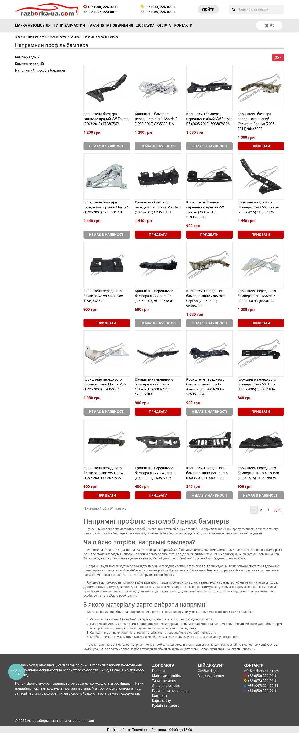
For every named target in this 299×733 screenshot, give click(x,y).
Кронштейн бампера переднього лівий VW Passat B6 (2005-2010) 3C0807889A (209, 118)
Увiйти (208, 9)
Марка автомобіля (32, 25)
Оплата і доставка (166, 685)
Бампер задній (27, 57)
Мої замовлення (211, 675)
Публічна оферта (165, 705)
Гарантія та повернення (110, 25)
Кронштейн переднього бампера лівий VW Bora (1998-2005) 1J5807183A (257, 384)
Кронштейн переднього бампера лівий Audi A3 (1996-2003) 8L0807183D (154, 296)
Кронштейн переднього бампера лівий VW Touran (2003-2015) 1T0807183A (207, 473)
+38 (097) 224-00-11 (101, 12)
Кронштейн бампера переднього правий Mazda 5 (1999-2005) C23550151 (158, 207)
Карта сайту (161, 700)
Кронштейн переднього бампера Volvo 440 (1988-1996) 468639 (103, 296)
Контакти (183, 25)
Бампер (75, 37)
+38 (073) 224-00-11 (158, 7)
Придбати (261, 146)
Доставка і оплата (153, 25)
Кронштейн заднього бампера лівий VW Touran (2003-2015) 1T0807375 (258, 207)
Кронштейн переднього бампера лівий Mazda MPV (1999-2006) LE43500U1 (104, 384)
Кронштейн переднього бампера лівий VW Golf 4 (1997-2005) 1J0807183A (103, 473)
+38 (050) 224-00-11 (101, 7)
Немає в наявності (106, 146)
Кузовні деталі (58, 37)
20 (277, 57)
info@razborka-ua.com (261, 670)
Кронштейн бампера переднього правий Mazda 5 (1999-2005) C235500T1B (106, 207)
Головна (20, 37)
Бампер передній (29, 63)
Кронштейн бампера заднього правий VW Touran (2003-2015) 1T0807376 (106, 118)
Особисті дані (208, 670)
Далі (277, 510)
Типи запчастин (69, 25)
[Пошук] (256, 9)
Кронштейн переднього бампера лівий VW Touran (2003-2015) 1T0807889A (258, 473)
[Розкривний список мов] (274, 25)
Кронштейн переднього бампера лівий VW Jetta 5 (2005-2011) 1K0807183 (155, 473)
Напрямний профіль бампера (40, 70)
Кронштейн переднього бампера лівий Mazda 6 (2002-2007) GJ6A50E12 (257, 296)
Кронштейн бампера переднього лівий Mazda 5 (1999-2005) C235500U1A (156, 118)
